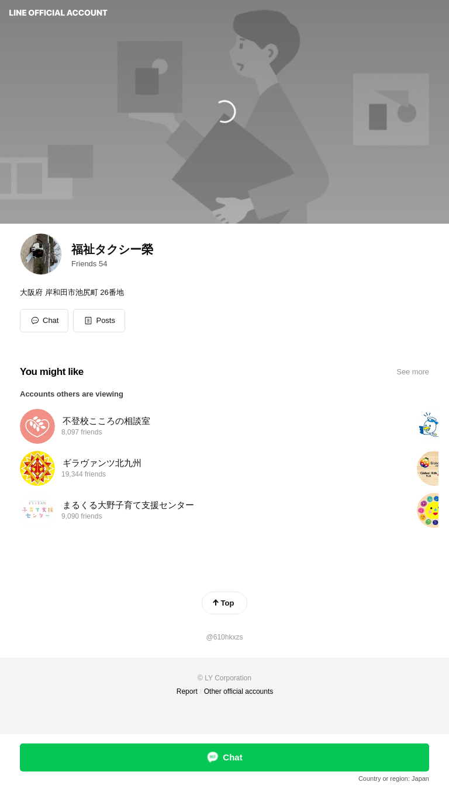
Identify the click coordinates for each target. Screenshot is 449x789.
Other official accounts (239, 691)
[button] (99, 320)
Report (187, 691)
